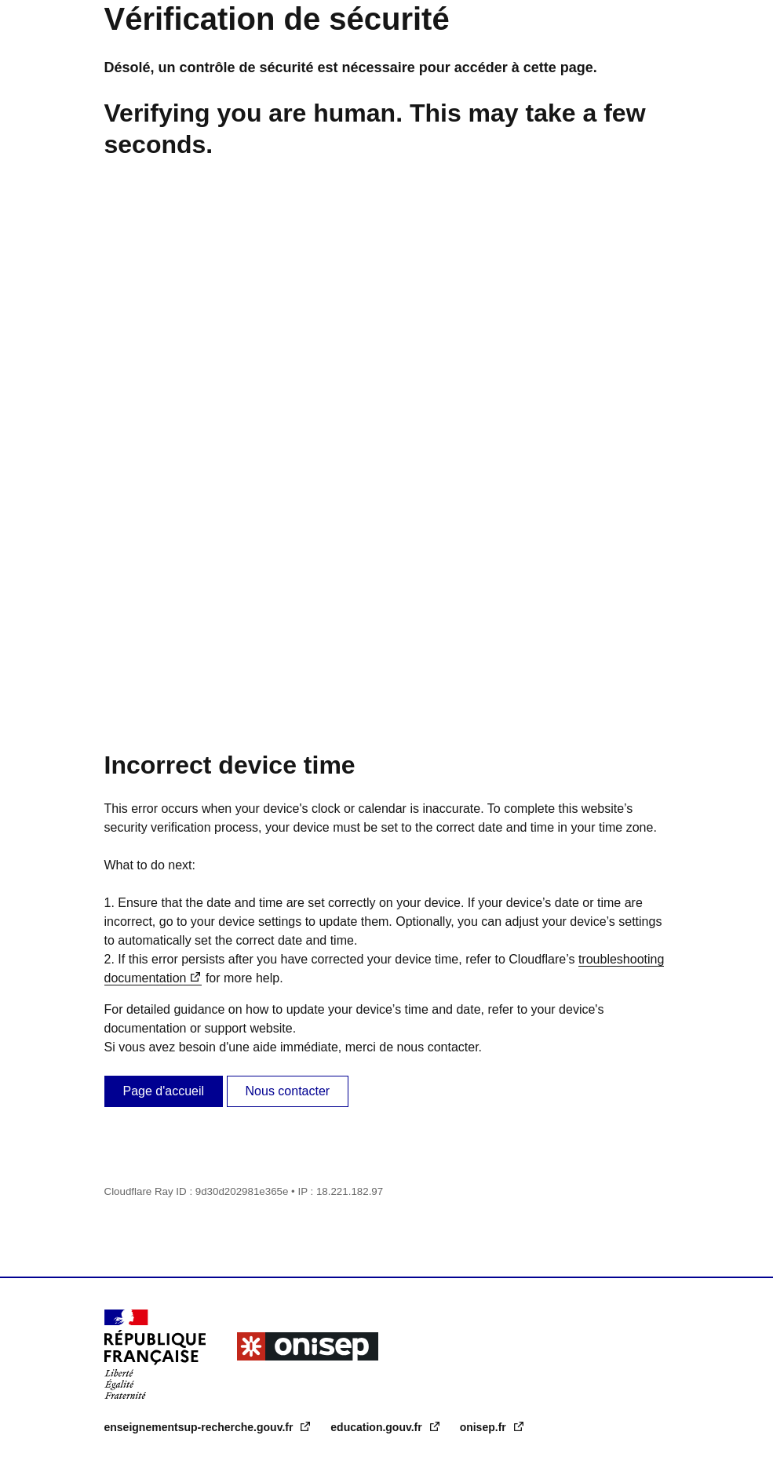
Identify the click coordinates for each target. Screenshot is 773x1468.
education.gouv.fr (377, 1427)
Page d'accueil (164, 1091)
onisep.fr (484, 1427)
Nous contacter (288, 1091)
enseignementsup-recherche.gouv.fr (200, 1427)
